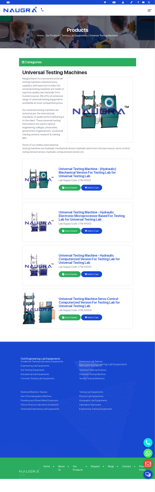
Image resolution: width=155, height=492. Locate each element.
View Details (69, 187)
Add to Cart (92, 187)
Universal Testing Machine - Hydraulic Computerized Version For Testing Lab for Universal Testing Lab (89, 259)
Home (40, 35)
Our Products (53, 35)
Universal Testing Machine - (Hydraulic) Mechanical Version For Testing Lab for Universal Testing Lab (87, 172)
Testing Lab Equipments (75, 35)
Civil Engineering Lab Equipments (40, 370)
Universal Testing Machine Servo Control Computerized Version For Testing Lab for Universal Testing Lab (89, 302)
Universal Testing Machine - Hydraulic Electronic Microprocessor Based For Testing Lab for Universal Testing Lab (92, 215)
